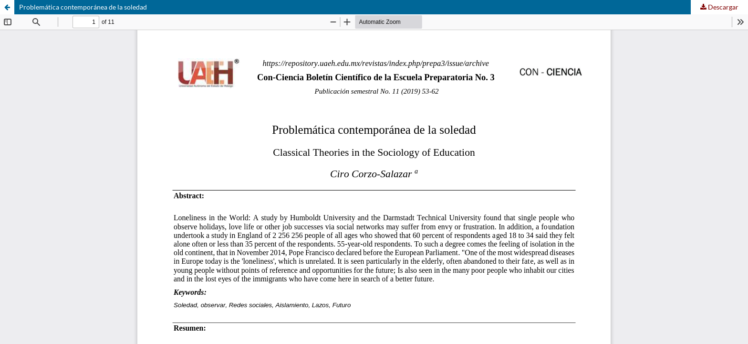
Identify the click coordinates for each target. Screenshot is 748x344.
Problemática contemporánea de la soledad (83, 7)
